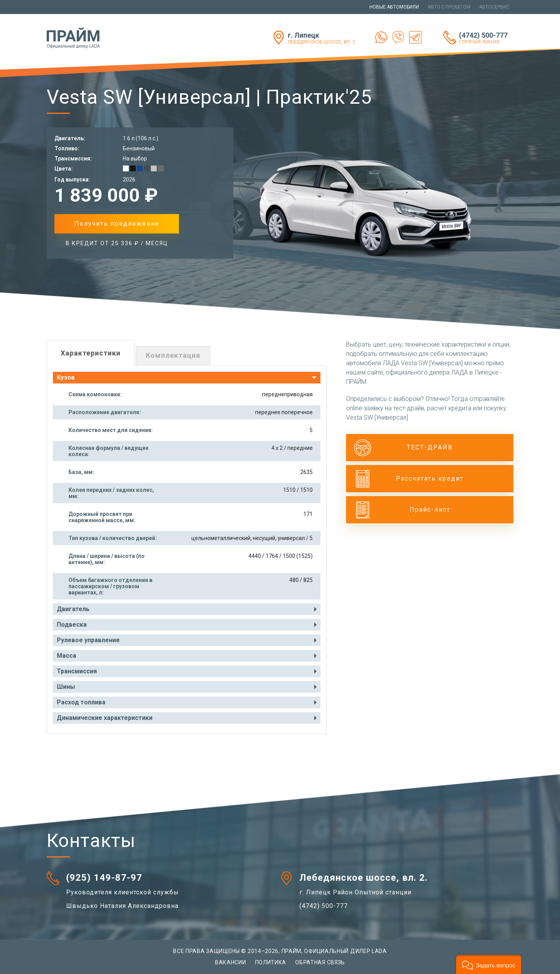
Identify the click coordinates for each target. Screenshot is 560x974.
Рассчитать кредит (430, 478)
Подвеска (72, 624)
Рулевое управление (88, 640)
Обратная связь (320, 962)
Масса (66, 655)
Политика (271, 962)
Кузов (66, 377)
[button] (488, 964)
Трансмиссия (77, 671)
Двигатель (73, 609)
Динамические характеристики (104, 717)
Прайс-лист (430, 509)
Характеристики (91, 353)
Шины (66, 686)
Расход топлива (81, 702)
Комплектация (173, 355)
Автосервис (494, 7)
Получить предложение (116, 223)
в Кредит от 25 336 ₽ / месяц (117, 243)
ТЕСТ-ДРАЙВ (430, 447)
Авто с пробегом (449, 7)
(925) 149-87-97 (104, 877)
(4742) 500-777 (486, 38)
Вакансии (230, 962)
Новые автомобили (394, 7)
